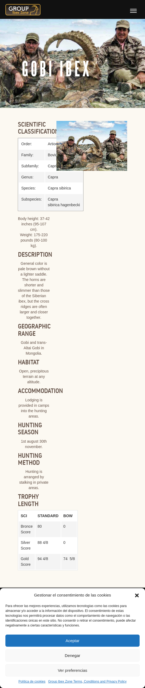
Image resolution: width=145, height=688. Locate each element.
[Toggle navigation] (133, 11)
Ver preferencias (72, 670)
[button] (137, 595)
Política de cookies (31, 681)
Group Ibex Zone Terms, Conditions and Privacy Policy (87, 681)
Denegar (72, 655)
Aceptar (73, 640)
